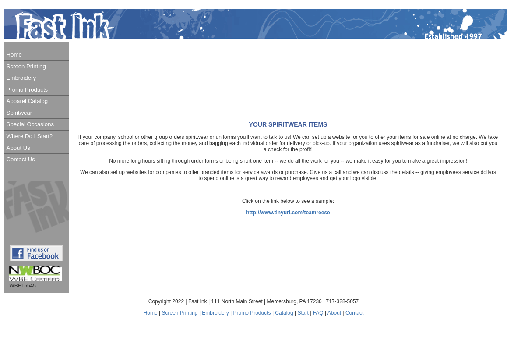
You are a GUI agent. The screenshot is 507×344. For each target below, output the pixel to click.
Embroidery (21, 77)
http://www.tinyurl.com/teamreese (288, 212)
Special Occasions (30, 124)
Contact (354, 313)
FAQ (318, 313)
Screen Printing (26, 66)
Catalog (285, 313)
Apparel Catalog (27, 101)
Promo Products (27, 89)
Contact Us (21, 159)
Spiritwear (19, 113)
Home (14, 54)
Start (303, 313)
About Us (18, 148)
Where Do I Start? (30, 136)
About (334, 313)
